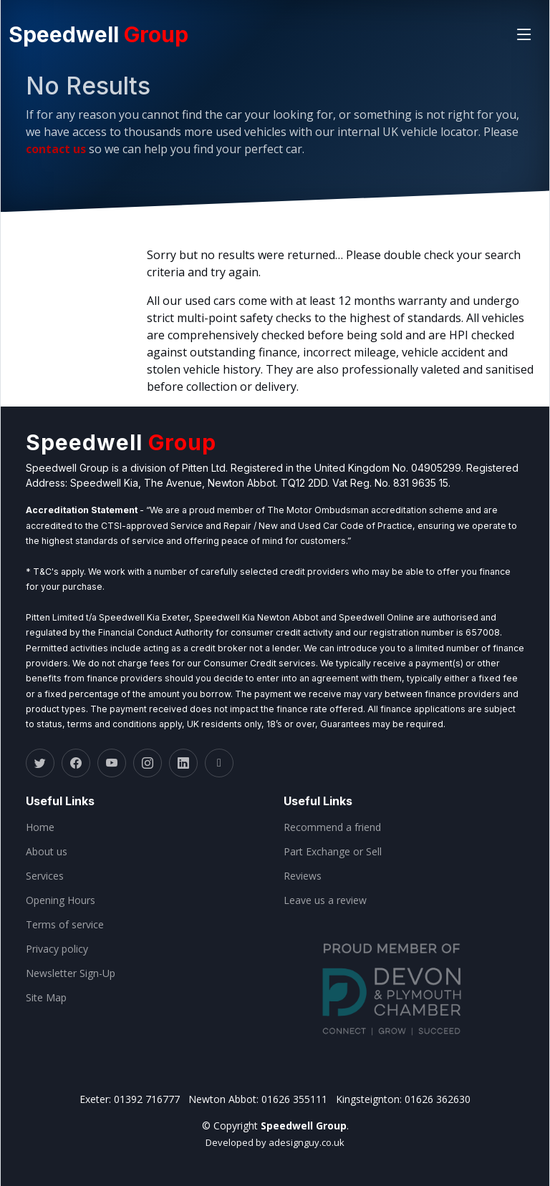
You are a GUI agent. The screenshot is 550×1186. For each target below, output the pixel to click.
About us (46, 852)
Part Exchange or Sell (333, 852)
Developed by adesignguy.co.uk (275, 1142)
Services (45, 876)
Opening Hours (60, 900)
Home (40, 827)
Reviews (303, 876)
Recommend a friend (332, 827)
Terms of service (65, 925)
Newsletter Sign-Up (70, 973)
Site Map (46, 998)
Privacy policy (57, 949)
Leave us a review (325, 900)
